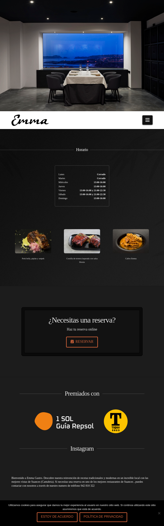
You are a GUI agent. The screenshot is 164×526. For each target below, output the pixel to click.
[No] (159, 513)
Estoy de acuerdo (57, 516)
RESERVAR (82, 342)
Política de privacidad (103, 516)
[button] (147, 120)
